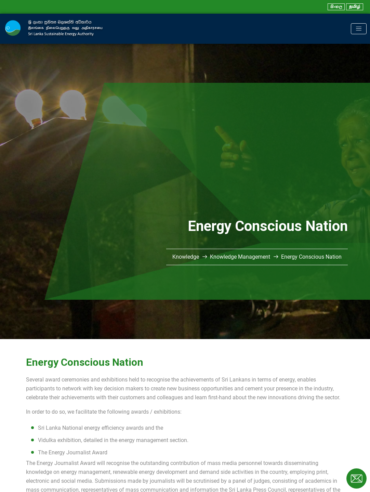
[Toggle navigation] (359, 28)
